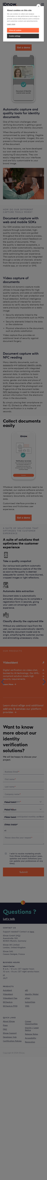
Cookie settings (14, 36)
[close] (39, 6)
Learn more (11, 24)
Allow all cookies (15, 30)
